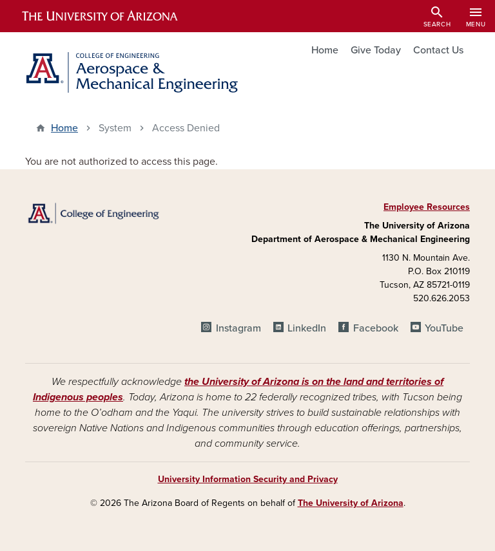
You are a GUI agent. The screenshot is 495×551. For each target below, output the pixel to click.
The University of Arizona (350, 503)
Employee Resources (426, 206)
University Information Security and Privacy (248, 479)
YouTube (444, 328)
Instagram (238, 328)
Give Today (376, 50)
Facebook (375, 328)
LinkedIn (306, 328)
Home (324, 50)
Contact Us (438, 50)
